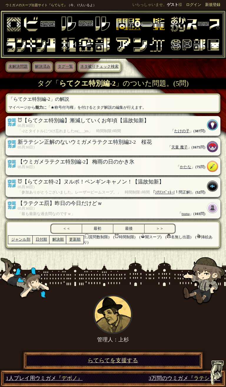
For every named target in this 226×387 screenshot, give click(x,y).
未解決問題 (18, 66)
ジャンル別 (20, 239)
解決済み (42, 66)
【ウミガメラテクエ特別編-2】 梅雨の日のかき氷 (76, 162)
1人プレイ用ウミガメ (44, 378)
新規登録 (212, 5)
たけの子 (182, 131)
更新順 (75, 239)
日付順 (41, 239)
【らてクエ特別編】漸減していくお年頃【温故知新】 (85, 120)
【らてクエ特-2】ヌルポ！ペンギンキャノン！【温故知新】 (93, 182)
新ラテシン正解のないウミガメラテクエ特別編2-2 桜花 (85, 142)
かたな (185, 167)
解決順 (58, 239)
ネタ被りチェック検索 (99, 66)
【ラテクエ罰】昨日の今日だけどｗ (60, 203)
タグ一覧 (65, 66)
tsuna (186, 214)
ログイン (193, 5)
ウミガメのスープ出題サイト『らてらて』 (36, 5)
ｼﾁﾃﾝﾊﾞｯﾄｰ (164, 192)
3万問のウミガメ (184, 378)
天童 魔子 (179, 147)
